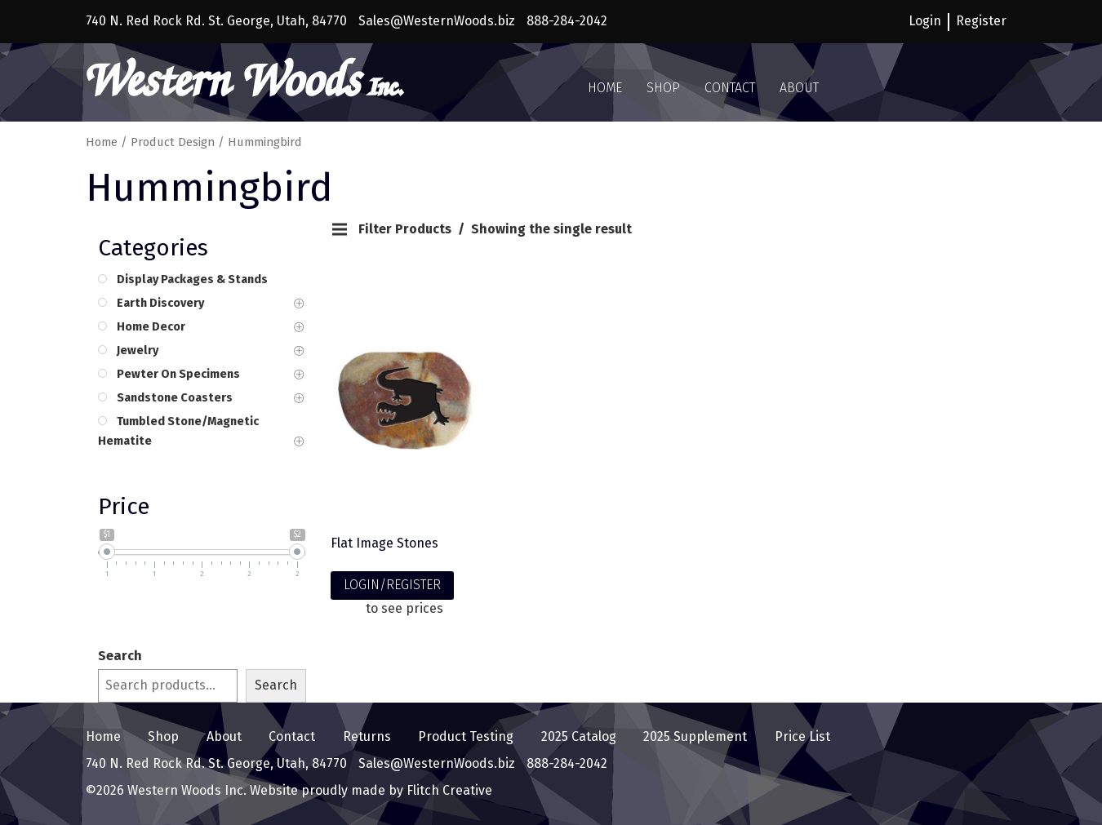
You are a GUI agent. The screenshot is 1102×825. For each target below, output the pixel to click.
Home (605, 87)
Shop (663, 87)
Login (925, 21)
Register (981, 21)
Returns (367, 736)
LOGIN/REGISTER (392, 584)
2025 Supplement (695, 736)
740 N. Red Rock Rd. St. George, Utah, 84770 (216, 21)
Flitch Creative (447, 790)
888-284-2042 (567, 21)
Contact (729, 87)
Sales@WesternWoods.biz (436, 21)
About (799, 87)
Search (120, 655)
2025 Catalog (578, 736)
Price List (802, 736)
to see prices (404, 608)
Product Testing (465, 736)
